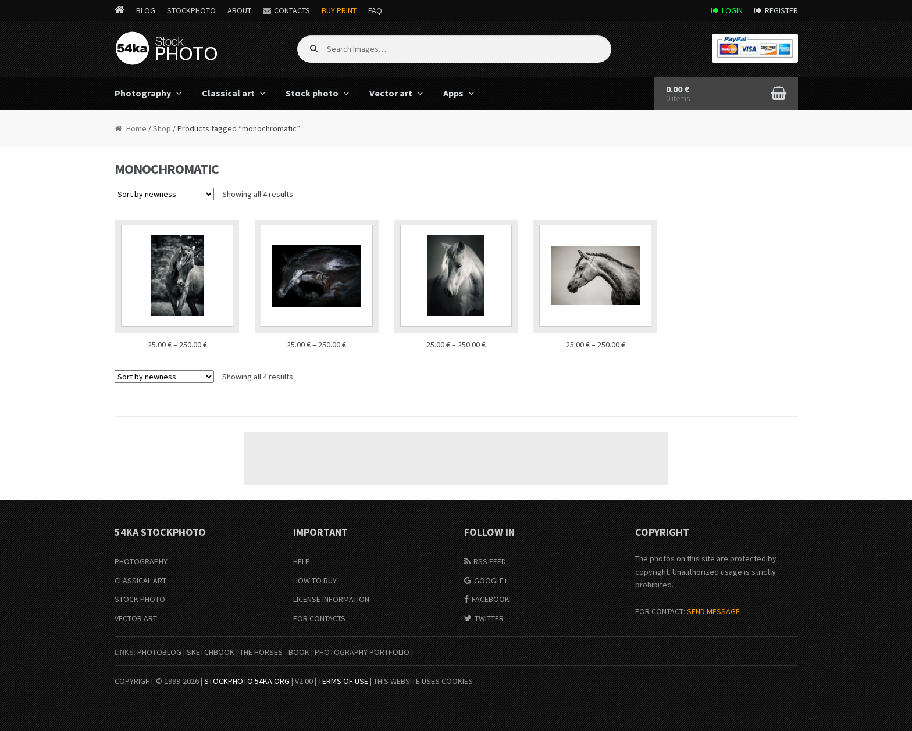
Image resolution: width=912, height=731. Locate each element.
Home (136, 128)
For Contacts (319, 618)
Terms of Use (343, 681)
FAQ (375, 10)
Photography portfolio (362, 652)
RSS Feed (489, 561)
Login (732, 10)
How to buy (315, 580)
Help (301, 561)
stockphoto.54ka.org (247, 681)
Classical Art (140, 580)
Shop (162, 128)
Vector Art (136, 618)
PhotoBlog (159, 652)
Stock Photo (140, 599)
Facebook (491, 599)
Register (781, 10)
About (239, 10)
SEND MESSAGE (713, 611)
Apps (453, 93)
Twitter (489, 618)
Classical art (228, 93)
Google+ (491, 580)
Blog (145, 10)
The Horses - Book (274, 652)
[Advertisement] (456, 458)
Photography (143, 93)
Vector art (390, 93)
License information (331, 599)
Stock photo (312, 93)
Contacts (292, 10)
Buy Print (339, 10)
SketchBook (210, 652)
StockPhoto (191, 10)
